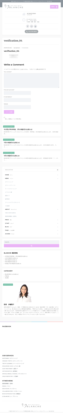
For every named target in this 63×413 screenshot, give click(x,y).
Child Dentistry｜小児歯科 (10, 376)
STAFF (9, 223)
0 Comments (25, 48)
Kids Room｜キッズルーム (9, 388)
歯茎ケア (7, 195)
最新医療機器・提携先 (7, 383)
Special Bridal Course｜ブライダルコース (14, 374)
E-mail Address (8, 97)
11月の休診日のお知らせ (12, 143)
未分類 (7, 278)
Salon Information (10, 213)
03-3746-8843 (31, 32)
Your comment (8, 72)
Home (8, 175)
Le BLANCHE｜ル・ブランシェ (10, 396)
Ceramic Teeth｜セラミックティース (12, 361)
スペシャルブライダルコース (12, 202)
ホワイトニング (9, 182)
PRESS (7, 276)
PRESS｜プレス (6, 386)
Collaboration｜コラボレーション (12, 391)
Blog (8, 227)
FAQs (9, 230)
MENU (9, 178)
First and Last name (9, 90)
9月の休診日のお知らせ (12, 156)
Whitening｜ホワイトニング (9, 358)
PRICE (8, 220)
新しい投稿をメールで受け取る (13, 119)
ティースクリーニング (11, 189)
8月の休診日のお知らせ (11, 261)
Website (6, 104)
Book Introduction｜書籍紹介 (11, 393)
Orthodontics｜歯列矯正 (9, 371)
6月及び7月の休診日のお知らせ (13, 263)
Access (9, 234)
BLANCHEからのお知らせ (9, 126)
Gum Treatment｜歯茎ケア (10, 368)
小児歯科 (7, 206)
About (11, 209)
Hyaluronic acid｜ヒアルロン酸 (11, 366)
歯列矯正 (7, 199)
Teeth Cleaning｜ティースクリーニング (13, 363)
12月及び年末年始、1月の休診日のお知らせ (18, 129)
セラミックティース (10, 185)
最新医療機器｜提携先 (11, 216)
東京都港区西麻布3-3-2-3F (31, 14)
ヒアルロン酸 (8, 192)
